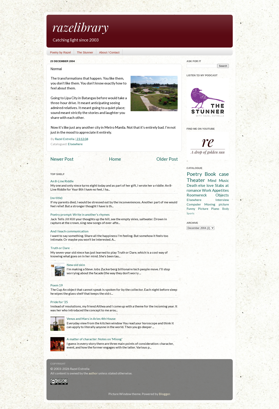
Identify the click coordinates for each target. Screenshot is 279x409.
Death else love (200, 185)
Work (206, 190)
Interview (222, 200)
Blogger (164, 394)
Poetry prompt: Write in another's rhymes (80, 214)
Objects (222, 195)
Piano (215, 208)
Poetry (194, 174)
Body (225, 208)
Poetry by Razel (60, 52)
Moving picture (216, 204)
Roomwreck (197, 195)
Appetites (220, 190)
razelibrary (80, 27)
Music (224, 180)
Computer (194, 204)
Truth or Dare (60, 248)
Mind (212, 180)
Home (115, 159)
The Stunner (85, 52)
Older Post (167, 159)
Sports (190, 213)
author (93, 373)
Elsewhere (75, 144)
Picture (203, 208)
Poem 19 (56, 285)
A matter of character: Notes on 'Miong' (94, 339)
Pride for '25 (59, 302)
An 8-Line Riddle (62, 181)
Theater (196, 180)
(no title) (56, 198)
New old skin (76, 265)
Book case (217, 174)
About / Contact (109, 52)
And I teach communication (69, 231)
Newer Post (62, 159)
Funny (191, 208)
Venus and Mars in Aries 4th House (91, 318)
